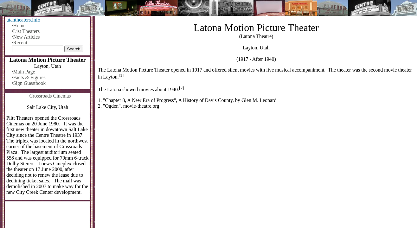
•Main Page (23, 71)
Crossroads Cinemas (50, 95)
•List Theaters (25, 31)
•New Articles (25, 37)
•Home (18, 25)
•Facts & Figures (28, 77)
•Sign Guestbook (28, 83)
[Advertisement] (256, 163)
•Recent (19, 42)
